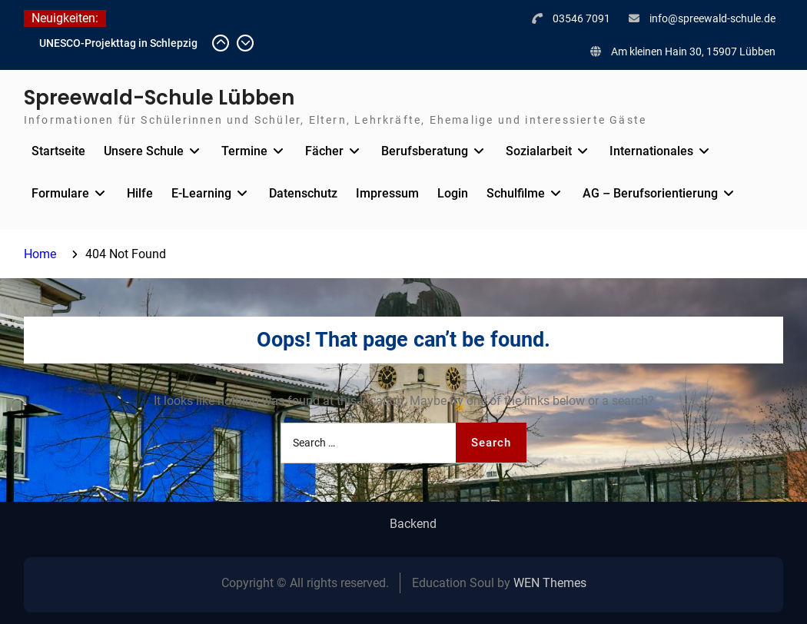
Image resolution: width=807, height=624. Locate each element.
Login (452, 193)
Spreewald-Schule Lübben (159, 97)
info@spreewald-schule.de (712, 18)
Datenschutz (303, 193)
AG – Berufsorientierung (650, 193)
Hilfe (140, 193)
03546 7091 (581, 18)
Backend (413, 524)
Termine (244, 151)
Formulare (60, 193)
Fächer (324, 151)
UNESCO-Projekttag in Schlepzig (118, 43)
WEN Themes (549, 583)
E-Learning (201, 193)
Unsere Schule (144, 151)
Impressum (387, 193)
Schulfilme (516, 193)
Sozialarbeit (539, 151)
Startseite (58, 151)
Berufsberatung (424, 151)
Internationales (651, 151)
